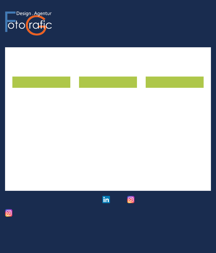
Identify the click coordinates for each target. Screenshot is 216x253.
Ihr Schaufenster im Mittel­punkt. (100, 119)
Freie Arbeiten (24, 215)
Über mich (198, 13)
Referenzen (169, 13)
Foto (147, 13)
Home (112, 13)
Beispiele (21, 176)
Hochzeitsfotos (146, 201)
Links (81, 201)
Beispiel (154, 147)
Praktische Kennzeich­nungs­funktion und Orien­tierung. (40, 122)
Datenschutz (49, 201)
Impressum (16, 201)
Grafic (130, 13)
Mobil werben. (161, 116)
